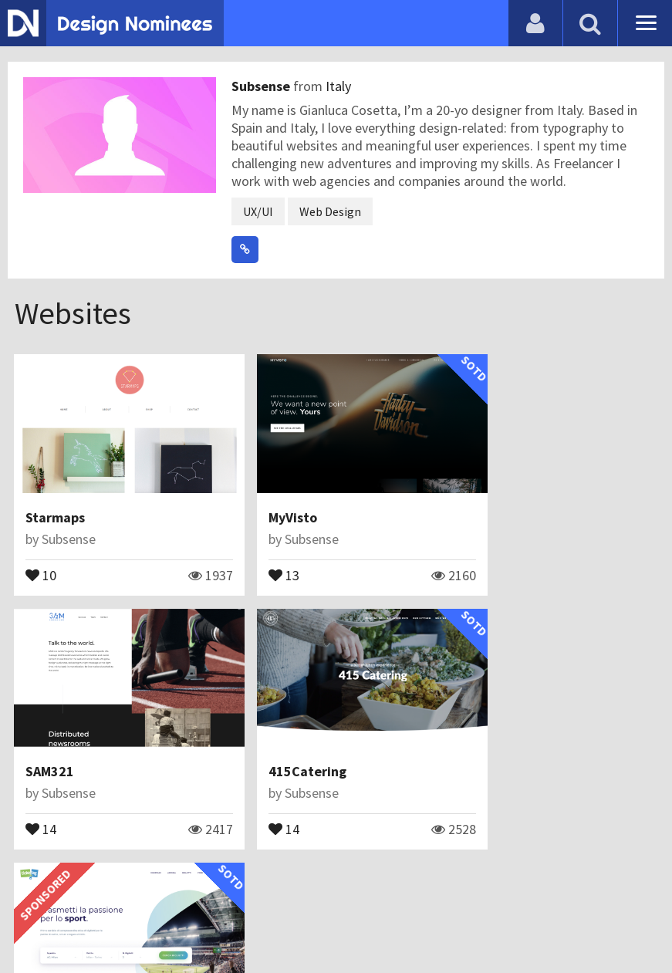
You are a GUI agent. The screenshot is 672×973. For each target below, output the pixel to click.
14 (479, 558)
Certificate (165, 922)
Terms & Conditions (271, 922)
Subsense (262, 86)
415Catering (65, 741)
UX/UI (258, 211)
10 (41, 558)
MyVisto (269, 502)
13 (260, 558)
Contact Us (90, 922)
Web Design (330, 211)
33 (260, 798)
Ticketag (272, 741)
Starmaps (56, 502)
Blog (32, 922)
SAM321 (488, 502)
